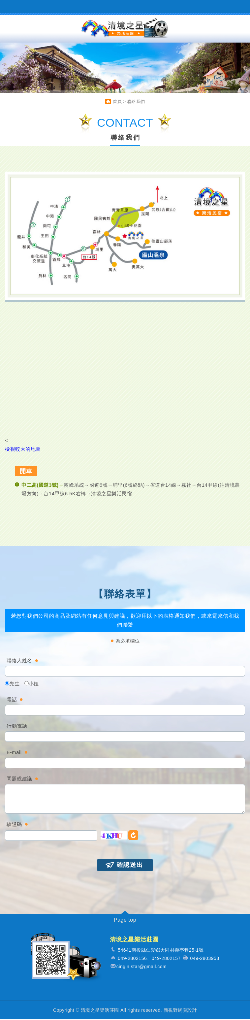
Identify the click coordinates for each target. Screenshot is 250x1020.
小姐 (31, 684)
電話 (12, 700)
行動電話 (17, 726)
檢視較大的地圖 (23, 449)
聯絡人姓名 (19, 661)
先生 (12, 684)
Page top (125, 920)
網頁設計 (187, 1010)
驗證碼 (14, 825)
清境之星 (125, 29)
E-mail (14, 753)
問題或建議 (19, 779)
